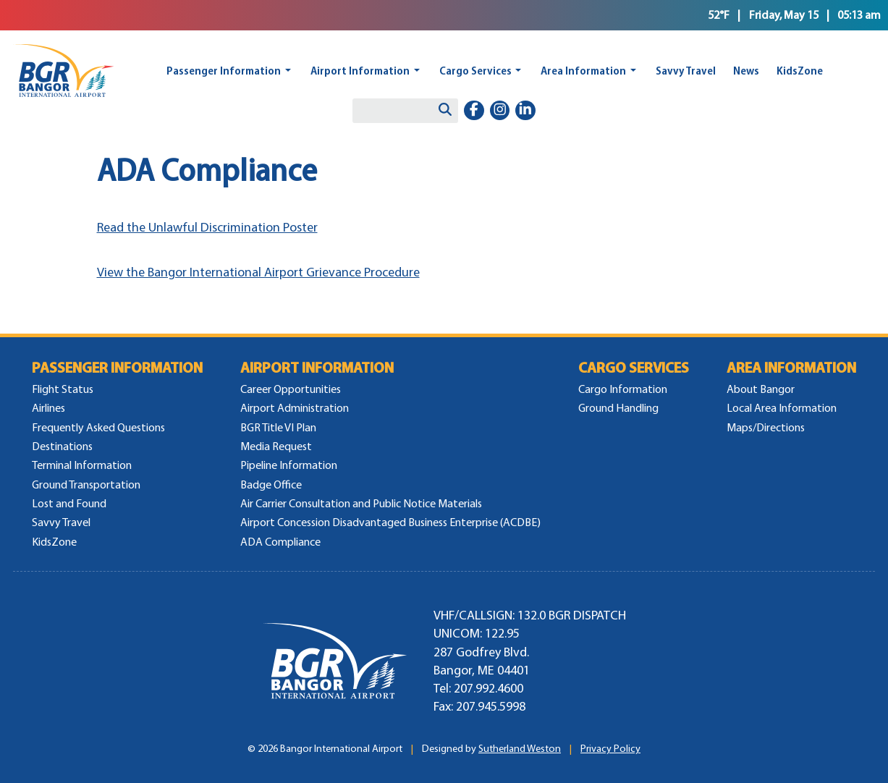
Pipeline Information (288, 465)
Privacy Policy (610, 748)
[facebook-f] (474, 111)
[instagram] (500, 111)
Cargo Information (622, 389)
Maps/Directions (766, 427)
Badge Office (271, 484)
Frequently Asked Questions (98, 427)
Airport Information (360, 70)
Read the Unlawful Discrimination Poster (207, 227)
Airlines (48, 408)
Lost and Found (69, 503)
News (746, 70)
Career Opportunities (290, 389)
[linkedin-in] (525, 111)
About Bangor (761, 389)
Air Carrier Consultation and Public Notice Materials (361, 503)
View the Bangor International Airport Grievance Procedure (258, 272)
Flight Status (62, 389)
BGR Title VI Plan (278, 427)
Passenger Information (223, 70)
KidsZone (800, 70)
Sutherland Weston (519, 748)
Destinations (62, 446)
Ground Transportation (86, 484)
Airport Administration (294, 408)
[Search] (445, 110)
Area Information (583, 70)
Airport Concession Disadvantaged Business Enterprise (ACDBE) (390, 522)
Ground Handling (618, 408)
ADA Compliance (280, 542)
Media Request (276, 446)
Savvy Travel (686, 70)
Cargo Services (475, 70)
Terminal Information (82, 465)
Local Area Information (782, 408)
